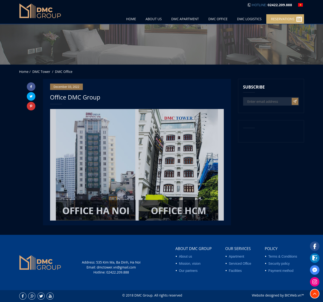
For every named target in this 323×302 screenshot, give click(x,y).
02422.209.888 (117, 272)
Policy (271, 248)
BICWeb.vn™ (294, 295)
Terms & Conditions (282, 256)
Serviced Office (240, 263)
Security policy (279, 263)
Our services (238, 248)
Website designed (265, 295)
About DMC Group (193, 248)
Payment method (281, 271)
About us (185, 256)
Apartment (236, 256)
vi (300, 5)
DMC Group (143, 295)
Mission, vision (190, 263)
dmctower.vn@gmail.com (116, 267)
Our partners (188, 271)
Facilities (235, 271)
